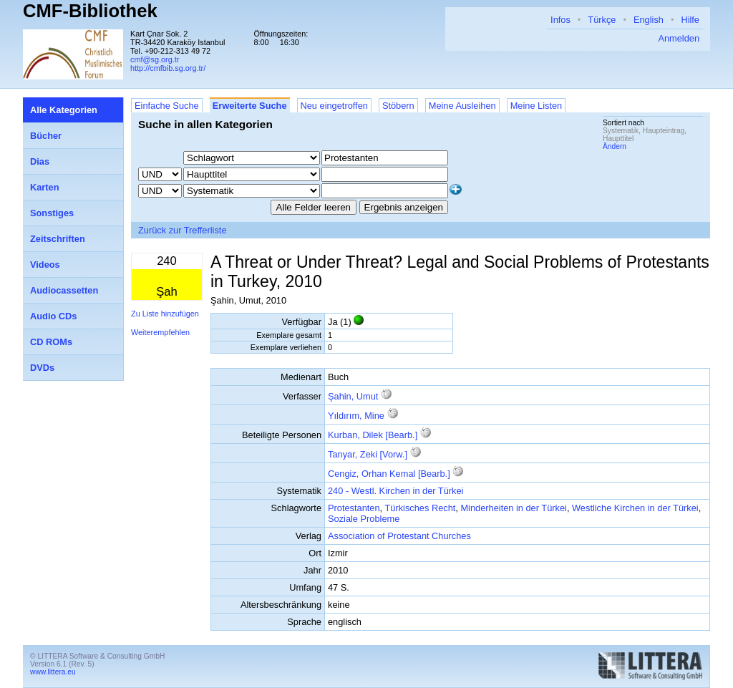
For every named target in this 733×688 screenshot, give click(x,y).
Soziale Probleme (363, 518)
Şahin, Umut (353, 396)
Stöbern (398, 105)
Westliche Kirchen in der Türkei (635, 508)
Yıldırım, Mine (356, 415)
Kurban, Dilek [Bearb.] (372, 435)
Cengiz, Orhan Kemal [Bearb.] (389, 473)
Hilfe (690, 19)
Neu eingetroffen (334, 105)
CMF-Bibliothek (90, 11)
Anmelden (678, 38)
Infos (560, 19)
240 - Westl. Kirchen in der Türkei (395, 490)
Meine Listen (536, 105)
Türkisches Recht (419, 508)
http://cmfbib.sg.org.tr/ (167, 68)
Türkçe (602, 19)
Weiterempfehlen (160, 332)
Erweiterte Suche (250, 105)
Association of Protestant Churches (399, 535)
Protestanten (354, 508)
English (649, 19)
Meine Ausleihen (462, 105)
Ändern (614, 146)
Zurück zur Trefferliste (182, 230)
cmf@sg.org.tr (154, 59)
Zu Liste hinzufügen (165, 313)
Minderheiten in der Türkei (513, 508)
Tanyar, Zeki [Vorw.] (367, 454)
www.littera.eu (53, 672)
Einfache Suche (167, 105)
